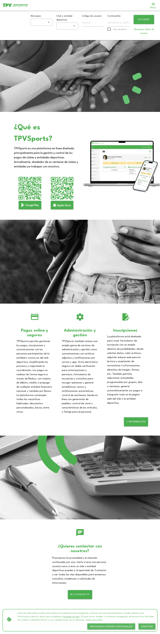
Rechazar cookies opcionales (111, 626)
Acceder (143, 19)
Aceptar (147, 626)
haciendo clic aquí (71, 617)
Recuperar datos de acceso (144, 31)
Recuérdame (120, 29)
